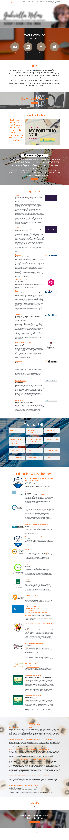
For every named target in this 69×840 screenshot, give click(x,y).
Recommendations (43, 1)
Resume (32, 1)
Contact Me (25, 1)
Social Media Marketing (32, 608)
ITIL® (26, 647)
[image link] (14, 46)
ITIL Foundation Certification (34, 643)
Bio (29, 1)
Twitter (54, 52)
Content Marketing (31, 595)
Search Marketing (30, 606)
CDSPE (27, 506)
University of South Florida (33, 675)
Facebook (41, 52)
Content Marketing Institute (30, 598)
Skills (54, 1)
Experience (50, 1)
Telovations (18, 360)
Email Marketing (30, 610)
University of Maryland (31, 629)
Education (58, 1)
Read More (34, 179)
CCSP (26, 491)
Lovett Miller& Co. (20, 380)
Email (15, 52)
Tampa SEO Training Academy (33, 666)
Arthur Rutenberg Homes (23, 342)
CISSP (48, 582)
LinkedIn (28, 52)
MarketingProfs (28, 615)
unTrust (18, 254)
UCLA (26, 528)
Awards (51, 2)
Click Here (34, 103)
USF (26, 680)
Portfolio (37, 1)
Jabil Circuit (19, 314)
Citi (16, 290)
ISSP (27, 579)
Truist (17, 195)
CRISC (27, 550)
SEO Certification (30, 663)
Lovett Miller (19, 400)
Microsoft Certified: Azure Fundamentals (37, 537)
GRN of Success (57, 2)
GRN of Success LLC (21, 280)
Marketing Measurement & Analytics (36, 612)
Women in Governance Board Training (36, 524)
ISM (27, 564)
